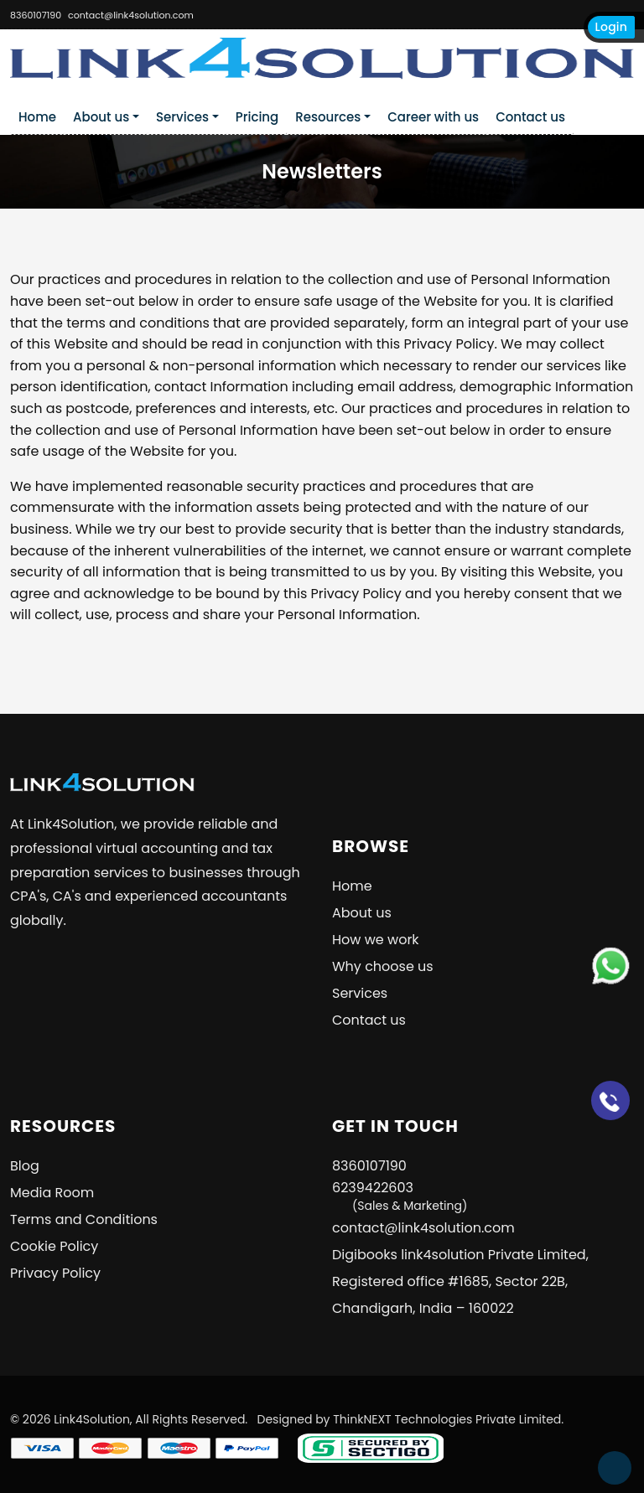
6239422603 (399, 1196)
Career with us (433, 117)
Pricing (257, 117)
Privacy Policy (55, 1273)
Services (182, 117)
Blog (24, 1165)
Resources (328, 117)
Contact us (530, 117)
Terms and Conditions (84, 1219)
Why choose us (383, 966)
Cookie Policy (54, 1246)
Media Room (52, 1192)
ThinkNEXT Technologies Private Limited (447, 1419)
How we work (375, 939)
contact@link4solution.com (131, 15)
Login (611, 26)
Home (37, 117)
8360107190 (35, 15)
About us (101, 117)
